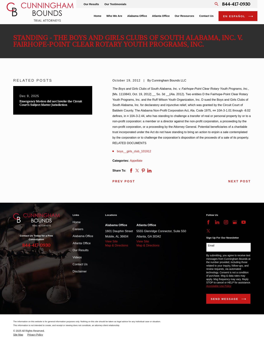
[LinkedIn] (217, 222)
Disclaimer (80, 271)
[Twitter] (208, 231)
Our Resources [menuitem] (184, 15)
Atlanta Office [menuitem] (161, 15)
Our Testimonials (115, 4)
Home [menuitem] (97, 15)
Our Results (91, 4)
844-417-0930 (236, 4)
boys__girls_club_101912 (134, 151)
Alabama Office (83, 236)
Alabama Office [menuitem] (137, 15)
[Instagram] (226, 222)
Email (211, 245)
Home (77, 222)
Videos (77, 257)
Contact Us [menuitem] (206, 15)
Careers (78, 229)
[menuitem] (18, 335)
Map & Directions (116, 245)
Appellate (136, 160)
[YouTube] (243, 222)
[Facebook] (208, 222)
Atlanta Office (82, 243)
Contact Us (80, 264)
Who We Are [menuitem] (114, 15)
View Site (111, 241)
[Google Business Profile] (235, 222)
